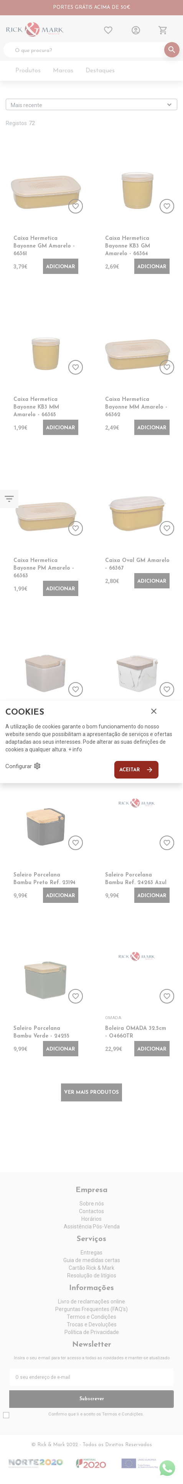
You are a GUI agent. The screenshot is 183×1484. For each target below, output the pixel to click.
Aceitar (136, 769)
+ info (75, 749)
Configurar (23, 766)
